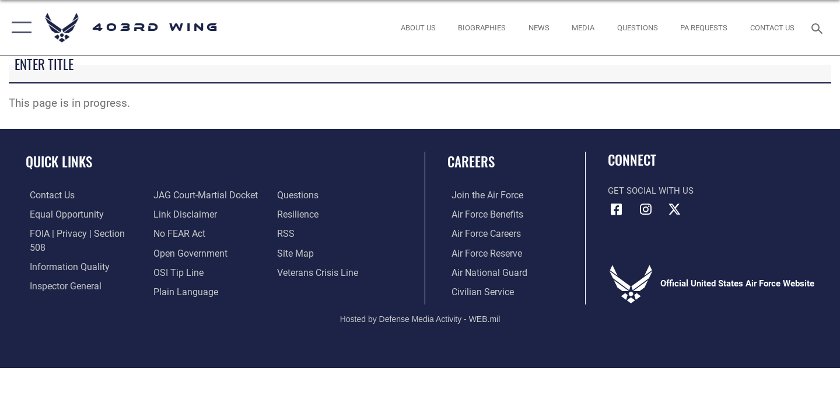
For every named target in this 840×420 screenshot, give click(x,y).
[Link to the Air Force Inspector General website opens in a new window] (60, 271)
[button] (19, 27)
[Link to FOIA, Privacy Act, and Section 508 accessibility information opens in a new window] (79, 233)
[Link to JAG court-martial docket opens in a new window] (76, 290)
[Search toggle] (818, 27)
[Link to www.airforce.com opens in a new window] (482, 195)
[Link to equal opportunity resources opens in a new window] (60, 214)
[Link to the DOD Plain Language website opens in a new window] (181, 271)
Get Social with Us (651, 191)
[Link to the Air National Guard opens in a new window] (483, 271)
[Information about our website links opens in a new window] (182, 195)
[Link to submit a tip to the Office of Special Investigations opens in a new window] (175, 252)
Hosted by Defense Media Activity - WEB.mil (420, 318)
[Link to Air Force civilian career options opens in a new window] (477, 290)
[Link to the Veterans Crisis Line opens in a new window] (317, 252)
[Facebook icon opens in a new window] (616, 209)
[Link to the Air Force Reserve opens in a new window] (481, 252)
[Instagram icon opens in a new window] (645, 209)
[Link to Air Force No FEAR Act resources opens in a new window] (177, 214)
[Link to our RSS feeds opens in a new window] (286, 214)
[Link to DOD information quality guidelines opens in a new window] (63, 252)
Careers (471, 162)
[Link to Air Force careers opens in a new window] (481, 233)
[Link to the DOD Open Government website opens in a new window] (187, 233)
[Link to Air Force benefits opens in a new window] (482, 214)
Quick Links (59, 162)
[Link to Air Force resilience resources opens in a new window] (298, 195)
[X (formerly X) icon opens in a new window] (674, 209)
